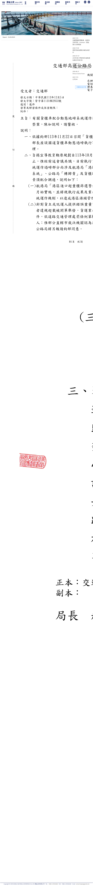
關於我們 (37, 3)
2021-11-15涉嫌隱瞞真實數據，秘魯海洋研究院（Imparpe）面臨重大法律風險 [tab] (81, 41)
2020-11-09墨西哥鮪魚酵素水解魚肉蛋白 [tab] (81, 50)
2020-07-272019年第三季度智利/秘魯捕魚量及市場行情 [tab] (81, 58)
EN (85, 2)
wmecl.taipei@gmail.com (82, 884)
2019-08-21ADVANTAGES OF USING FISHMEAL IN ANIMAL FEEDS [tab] (81, 66)
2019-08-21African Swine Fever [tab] (79, 72)
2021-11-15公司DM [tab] (75, 78)
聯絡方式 (77, 3)
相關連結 (57, 3)
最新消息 (67, 3)
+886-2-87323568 (53, 884)
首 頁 (27, 3)
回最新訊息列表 (81, 87)
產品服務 (47, 3)
